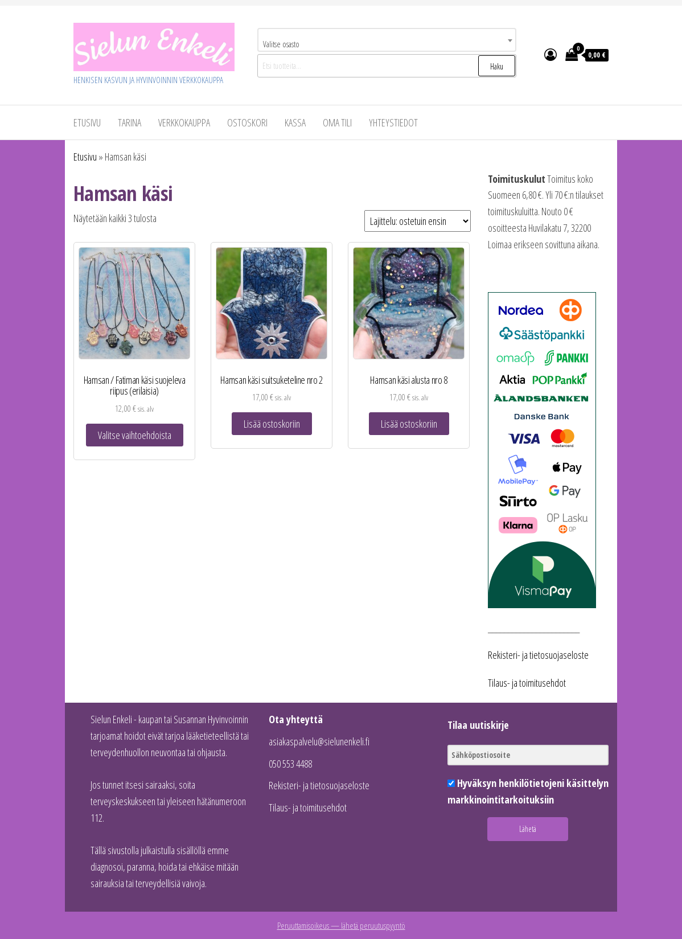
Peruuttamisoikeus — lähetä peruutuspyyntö (341, 925)
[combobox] (386, 40)
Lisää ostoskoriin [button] (272, 423)
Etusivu (87, 122)
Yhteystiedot (393, 122)
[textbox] (386, 44)
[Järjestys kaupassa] (417, 221)
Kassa (295, 122)
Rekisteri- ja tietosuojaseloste (538, 655)
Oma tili (337, 122)
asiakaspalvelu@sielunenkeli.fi (319, 741)
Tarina (129, 122)
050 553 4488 (290, 763)
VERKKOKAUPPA (184, 122)
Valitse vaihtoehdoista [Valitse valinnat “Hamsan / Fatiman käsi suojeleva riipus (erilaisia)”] (134, 435)
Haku (496, 66)
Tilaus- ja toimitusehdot (527, 683)
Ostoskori (247, 122)
